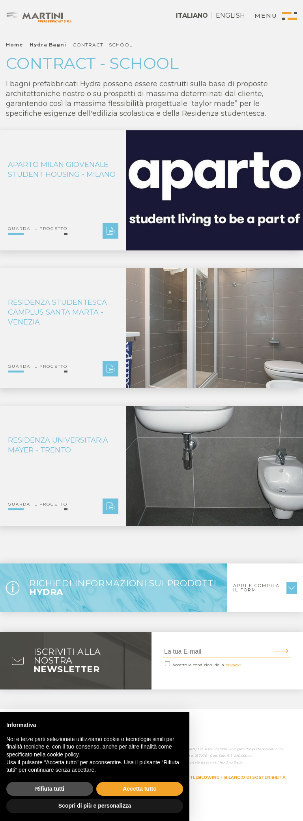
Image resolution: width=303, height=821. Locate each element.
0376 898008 (216, 749)
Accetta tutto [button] (140, 789)
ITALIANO (192, 15)
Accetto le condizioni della (206, 664)
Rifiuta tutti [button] (49, 789)
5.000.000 (238, 756)
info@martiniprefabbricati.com (256, 749)
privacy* (233, 664)
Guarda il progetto (37, 229)
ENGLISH (230, 15)
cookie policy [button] (63, 754)
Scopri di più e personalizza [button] (94, 805)
